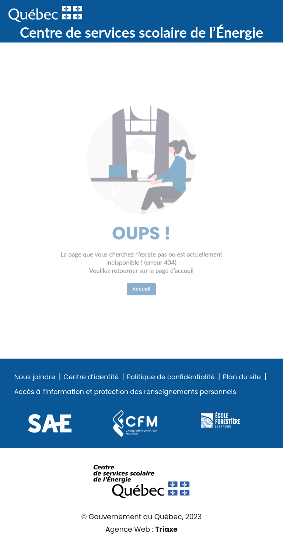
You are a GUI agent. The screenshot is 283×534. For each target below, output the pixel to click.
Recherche (239, 14)
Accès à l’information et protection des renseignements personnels (125, 391)
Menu (263, 14)
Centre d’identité (91, 377)
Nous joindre (34, 377)
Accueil (141, 272)
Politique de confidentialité (170, 377)
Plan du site (242, 377)
